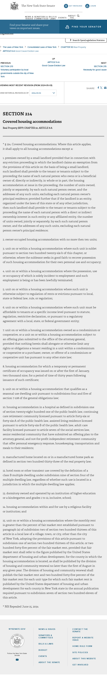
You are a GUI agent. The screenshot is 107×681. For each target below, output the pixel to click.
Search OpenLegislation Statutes (89, 46)
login (93, 7)
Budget (43, 656)
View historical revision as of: (14, 99)
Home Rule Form (82, 653)
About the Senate (49, 669)
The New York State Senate (38, 7)
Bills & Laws (49, 19)
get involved (75, 7)
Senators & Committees (33, 19)
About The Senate (81, 19)
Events (65, 19)
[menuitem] (17, 19)
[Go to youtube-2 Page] (17, 666)
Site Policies (80, 659)
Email (104, 94)
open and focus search (93, 18)
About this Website (84, 665)
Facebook (97, 94)
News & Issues (16, 19)
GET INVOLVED (80, 671)
